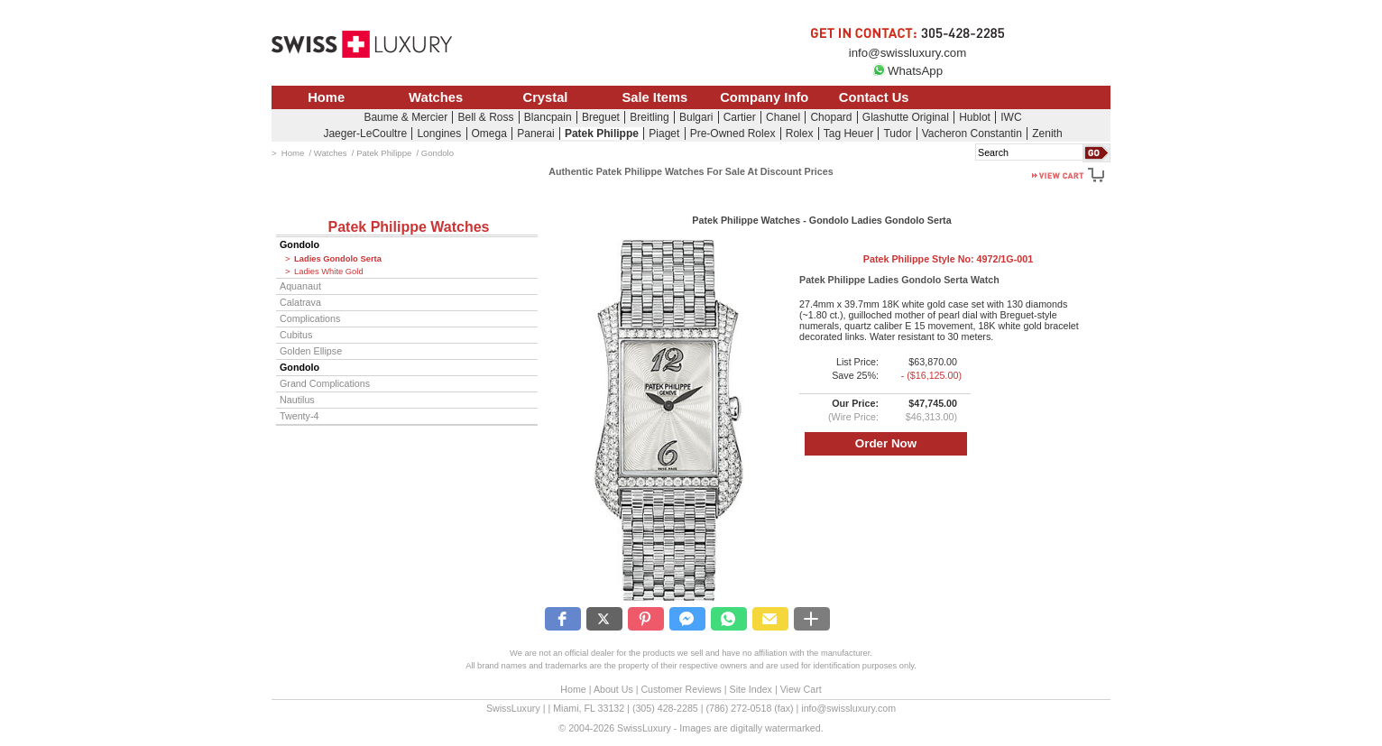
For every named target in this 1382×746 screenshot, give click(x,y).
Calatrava (300, 302)
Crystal (545, 97)
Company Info (764, 97)
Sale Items (654, 97)
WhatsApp (907, 71)
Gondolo (299, 244)
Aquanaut (300, 286)
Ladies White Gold (329, 271)
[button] (563, 619)
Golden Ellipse (311, 350)
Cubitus (296, 334)
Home (326, 97)
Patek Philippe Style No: (948, 258)
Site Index (751, 689)
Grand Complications (325, 383)
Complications (310, 318)
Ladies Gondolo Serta (338, 258)
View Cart (801, 689)
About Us (613, 689)
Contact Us (874, 97)
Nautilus (297, 399)
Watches (436, 97)
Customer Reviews (680, 689)
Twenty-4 (299, 415)
